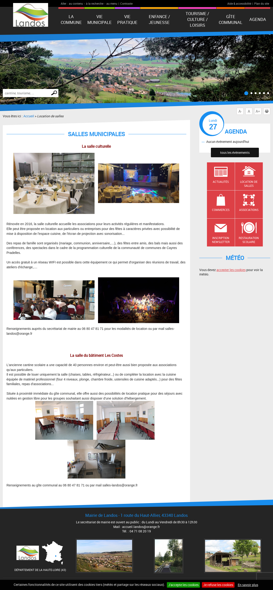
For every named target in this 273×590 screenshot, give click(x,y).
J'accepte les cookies (183, 585)
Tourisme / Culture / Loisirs (197, 19)
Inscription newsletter (221, 240)
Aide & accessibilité (239, 3)
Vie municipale (99, 19)
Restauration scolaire (249, 240)
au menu (111, 3)
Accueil (28, 116)
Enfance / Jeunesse (159, 19)
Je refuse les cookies (218, 585)
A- (240, 111)
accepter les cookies (231, 270)
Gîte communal (230, 19)
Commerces (220, 210)
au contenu (76, 3)
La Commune (71, 19)
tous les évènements (235, 152)
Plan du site (261, 3)
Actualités (221, 182)
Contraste (126, 3)
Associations (248, 210)
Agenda (257, 19)
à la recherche (94, 3)
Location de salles (248, 183)
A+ (258, 111)
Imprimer (267, 111)
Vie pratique (127, 19)
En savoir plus (248, 585)
